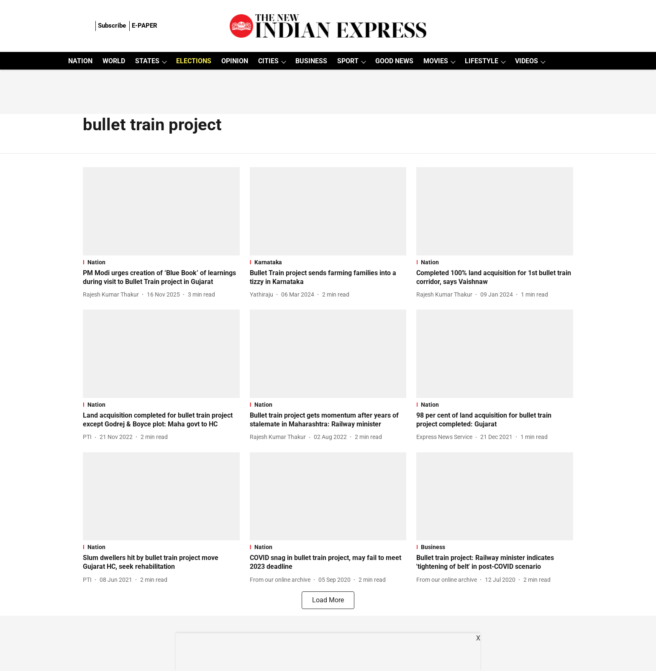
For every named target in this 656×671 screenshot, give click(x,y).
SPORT (348, 61)
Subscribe (112, 25)
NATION (80, 61)
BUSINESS (311, 61)
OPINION (234, 61)
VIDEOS (526, 61)
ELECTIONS (193, 61)
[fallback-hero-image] (161, 211)
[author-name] (112, 294)
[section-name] (161, 262)
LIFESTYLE (481, 61)
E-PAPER (144, 25)
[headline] (161, 277)
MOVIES (435, 61)
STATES (147, 61)
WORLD (113, 61)
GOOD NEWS (394, 61)
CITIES (268, 61)
